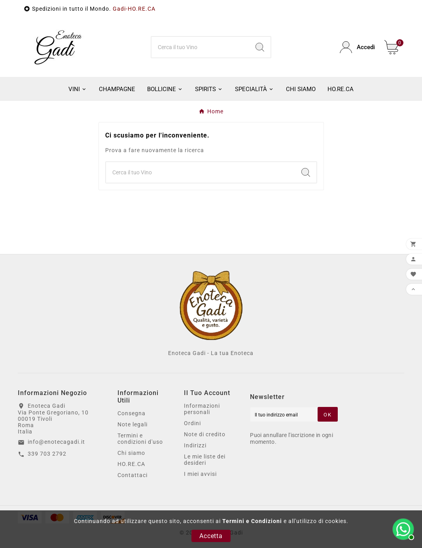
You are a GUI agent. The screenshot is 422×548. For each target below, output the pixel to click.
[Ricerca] (200, 47)
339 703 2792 (47, 454)
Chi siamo (131, 453)
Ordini (192, 423)
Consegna (131, 413)
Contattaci (132, 475)
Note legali (132, 424)
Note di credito (204, 434)
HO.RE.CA (131, 464)
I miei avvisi (200, 474)
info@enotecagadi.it (56, 442)
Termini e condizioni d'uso (140, 438)
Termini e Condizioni (252, 521)
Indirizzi (195, 445)
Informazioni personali (202, 409)
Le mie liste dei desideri (204, 459)
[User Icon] (357, 47)
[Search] (259, 47)
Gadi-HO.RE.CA (134, 9)
